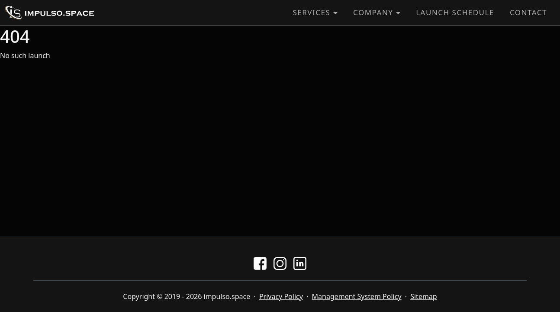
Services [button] (311, 12)
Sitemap (423, 296)
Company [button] (373, 12)
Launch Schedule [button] (455, 12)
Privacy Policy (281, 296)
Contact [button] (528, 12)
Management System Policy (357, 296)
